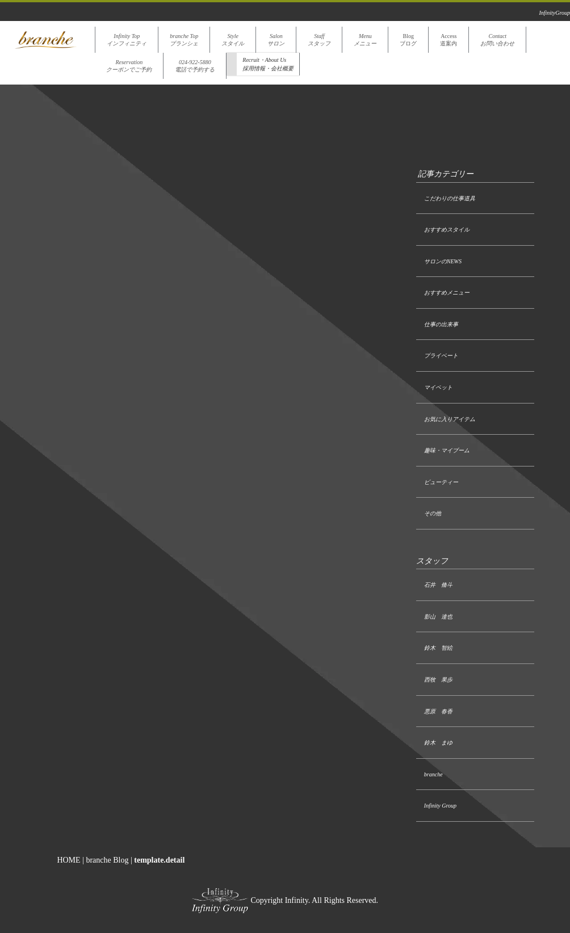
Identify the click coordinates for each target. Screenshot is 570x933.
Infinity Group (440, 805)
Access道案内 (448, 40)
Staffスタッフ (319, 40)
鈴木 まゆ (438, 742)
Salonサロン (275, 40)
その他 (432, 513)
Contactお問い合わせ (497, 40)
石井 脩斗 (438, 585)
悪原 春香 (438, 711)
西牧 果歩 (438, 679)
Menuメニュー (365, 40)
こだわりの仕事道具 (449, 198)
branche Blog (107, 860)
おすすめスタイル (447, 229)
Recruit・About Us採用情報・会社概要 (268, 64)
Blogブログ (408, 40)
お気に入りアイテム (449, 419)
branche (433, 774)
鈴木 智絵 (438, 648)
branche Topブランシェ (184, 40)
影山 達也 (438, 616)
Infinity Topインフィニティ (126, 40)
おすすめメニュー (447, 292)
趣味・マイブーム (447, 450)
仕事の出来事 (441, 324)
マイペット (438, 387)
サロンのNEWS (443, 261)
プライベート (441, 355)
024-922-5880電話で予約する (195, 66)
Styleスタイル (232, 40)
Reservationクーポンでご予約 (129, 66)
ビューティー (441, 482)
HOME (68, 860)
